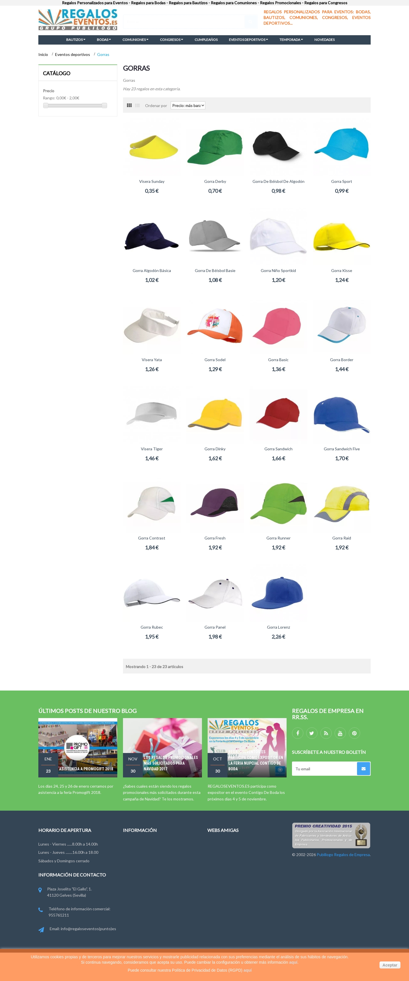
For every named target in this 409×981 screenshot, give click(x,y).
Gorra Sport (341, 181)
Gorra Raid (341, 538)
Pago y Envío (134, 898)
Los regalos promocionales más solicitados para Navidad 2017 (171, 763)
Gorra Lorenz (278, 627)
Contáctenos (135, 856)
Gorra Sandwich (278, 448)
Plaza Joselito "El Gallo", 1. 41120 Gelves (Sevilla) (65, 892)
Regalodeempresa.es (226, 856)
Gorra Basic (278, 359)
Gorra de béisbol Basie (215, 270)
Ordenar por (156, 105)
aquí (293, 962)
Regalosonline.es (222, 866)
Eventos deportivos (73, 54)
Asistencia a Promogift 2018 (86, 769)
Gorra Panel (215, 627)
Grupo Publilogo (137, 866)
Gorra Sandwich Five (342, 448)
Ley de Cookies (136, 887)
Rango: (49, 97)
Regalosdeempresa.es (227, 845)
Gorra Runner (278, 538)
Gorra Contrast (151, 538)
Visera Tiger (152, 448)
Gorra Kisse (341, 270)
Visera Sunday (151, 181)
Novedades (133, 845)
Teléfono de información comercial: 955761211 (74, 912)
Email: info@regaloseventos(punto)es (77, 929)
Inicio (43, 54)
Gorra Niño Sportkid (278, 270)
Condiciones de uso (140, 877)
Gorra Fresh (215, 538)
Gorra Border (341, 359)
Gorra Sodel (215, 359)
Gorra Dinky (215, 448)
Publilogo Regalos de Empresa (233, 877)
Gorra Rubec (152, 627)
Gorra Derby (215, 181)
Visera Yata (152, 359)
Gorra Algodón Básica (152, 270)
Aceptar (390, 965)
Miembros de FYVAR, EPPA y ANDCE (155, 908)
